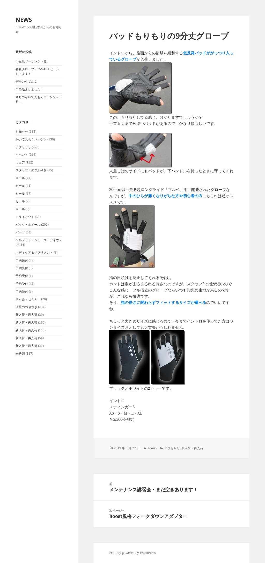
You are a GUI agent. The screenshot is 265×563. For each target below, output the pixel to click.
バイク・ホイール (28, 224)
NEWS (24, 19)
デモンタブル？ (26, 81)
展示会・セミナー (28, 299)
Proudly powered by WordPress (132, 553)
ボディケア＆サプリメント (34, 252)
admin (152, 448)
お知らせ (22, 131)
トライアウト (25, 217)
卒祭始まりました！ (29, 89)
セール (20, 178)
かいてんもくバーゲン (31, 139)
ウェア (20, 162)
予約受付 (22, 260)
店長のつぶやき (26, 307)
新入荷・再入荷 (26, 314)
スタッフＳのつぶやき (31, 170)
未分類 (20, 353)
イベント (22, 154)
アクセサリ (23, 147)
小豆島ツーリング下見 (31, 61)
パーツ (20, 232)
